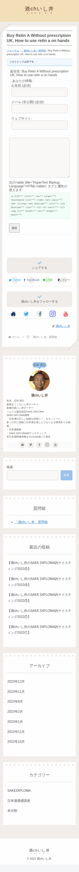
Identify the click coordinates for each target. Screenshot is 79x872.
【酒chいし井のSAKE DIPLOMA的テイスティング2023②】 (39, 621)
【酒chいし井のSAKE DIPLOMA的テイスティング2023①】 (39, 637)
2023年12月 (16, 689)
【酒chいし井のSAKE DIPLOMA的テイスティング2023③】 (39, 605)
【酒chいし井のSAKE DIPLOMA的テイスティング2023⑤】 (39, 573)
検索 (10, 474)
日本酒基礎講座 (18, 808)
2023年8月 (15, 709)
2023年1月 (15, 729)
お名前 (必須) (21, 85)
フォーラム (13, 50)
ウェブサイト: (21, 118)
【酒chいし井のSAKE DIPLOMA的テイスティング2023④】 (39, 589)
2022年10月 (16, 749)
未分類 (12, 818)
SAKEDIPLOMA (19, 798)
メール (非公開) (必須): (28, 102)
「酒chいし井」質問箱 (33, 50)
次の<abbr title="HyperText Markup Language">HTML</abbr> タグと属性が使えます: (38, 193)
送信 (14, 235)
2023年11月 (16, 699)
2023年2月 (15, 719)
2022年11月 (16, 739)
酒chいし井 (39, 402)
